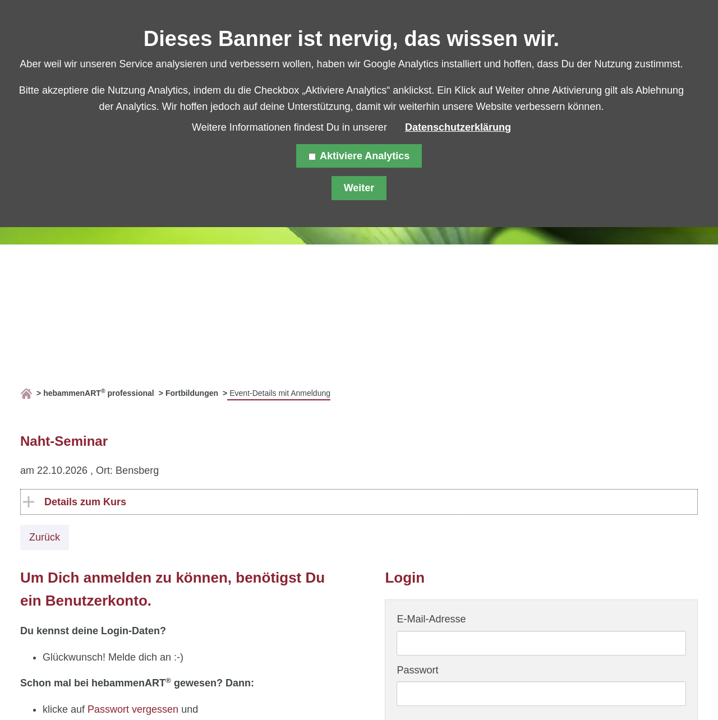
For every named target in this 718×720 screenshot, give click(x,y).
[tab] (359, 502)
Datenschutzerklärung (458, 127)
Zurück (44, 537)
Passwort (417, 670)
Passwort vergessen (133, 709)
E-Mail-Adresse (431, 619)
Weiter (359, 187)
